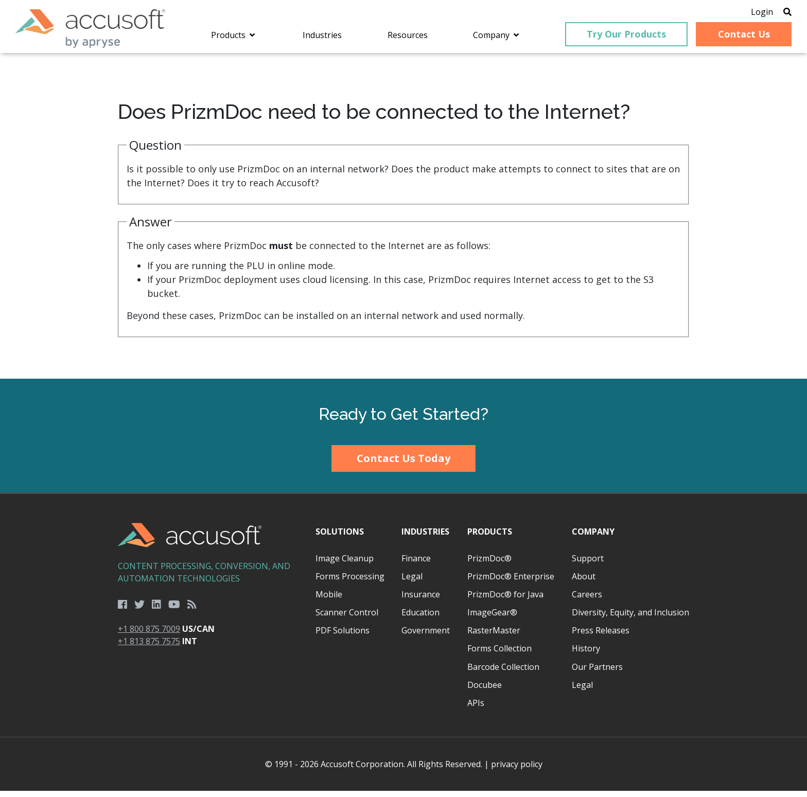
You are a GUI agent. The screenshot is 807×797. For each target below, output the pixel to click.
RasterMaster (493, 637)
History (586, 655)
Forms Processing (349, 582)
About (583, 582)
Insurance (420, 600)
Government (425, 637)
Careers (587, 600)
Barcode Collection (503, 673)
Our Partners (597, 673)
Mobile (328, 600)
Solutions (339, 538)
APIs (475, 709)
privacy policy (516, 770)
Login (746, 13)
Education (420, 619)
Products (489, 538)
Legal (412, 582)
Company (593, 538)
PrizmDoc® (489, 564)
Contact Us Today (403, 464)
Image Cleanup (344, 564)
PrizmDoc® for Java (505, 600)
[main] (403, 222)
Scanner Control (346, 619)
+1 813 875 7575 (149, 647)
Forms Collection (499, 655)
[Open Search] (772, 13)
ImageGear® (492, 619)
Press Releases (600, 637)
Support (588, 564)
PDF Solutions (342, 637)
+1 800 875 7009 (149, 635)
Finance (416, 564)
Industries (425, 538)
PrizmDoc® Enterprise (510, 582)
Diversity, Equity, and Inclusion (630, 619)
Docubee (484, 691)
